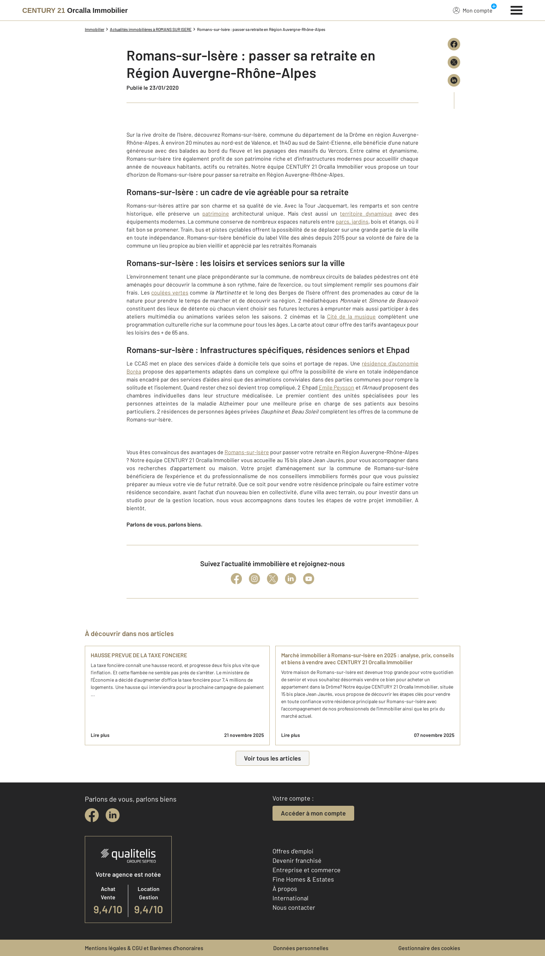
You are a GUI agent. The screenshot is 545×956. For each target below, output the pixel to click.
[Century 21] (75, 10)
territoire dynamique (366, 213)
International (290, 898)
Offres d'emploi (293, 851)
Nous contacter (293, 907)
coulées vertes (169, 292)
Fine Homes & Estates (303, 879)
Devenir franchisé (297, 860)
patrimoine (215, 213)
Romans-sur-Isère (247, 452)
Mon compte (473, 10)
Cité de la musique (351, 316)
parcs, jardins (352, 221)
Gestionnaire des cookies (429, 948)
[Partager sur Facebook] (454, 44)
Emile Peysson (336, 387)
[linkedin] (113, 815)
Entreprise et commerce (306, 870)
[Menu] (517, 9)
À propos (284, 888)
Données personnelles (300, 948)
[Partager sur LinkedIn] (454, 80)
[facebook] (92, 815)
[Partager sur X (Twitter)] (454, 62)
